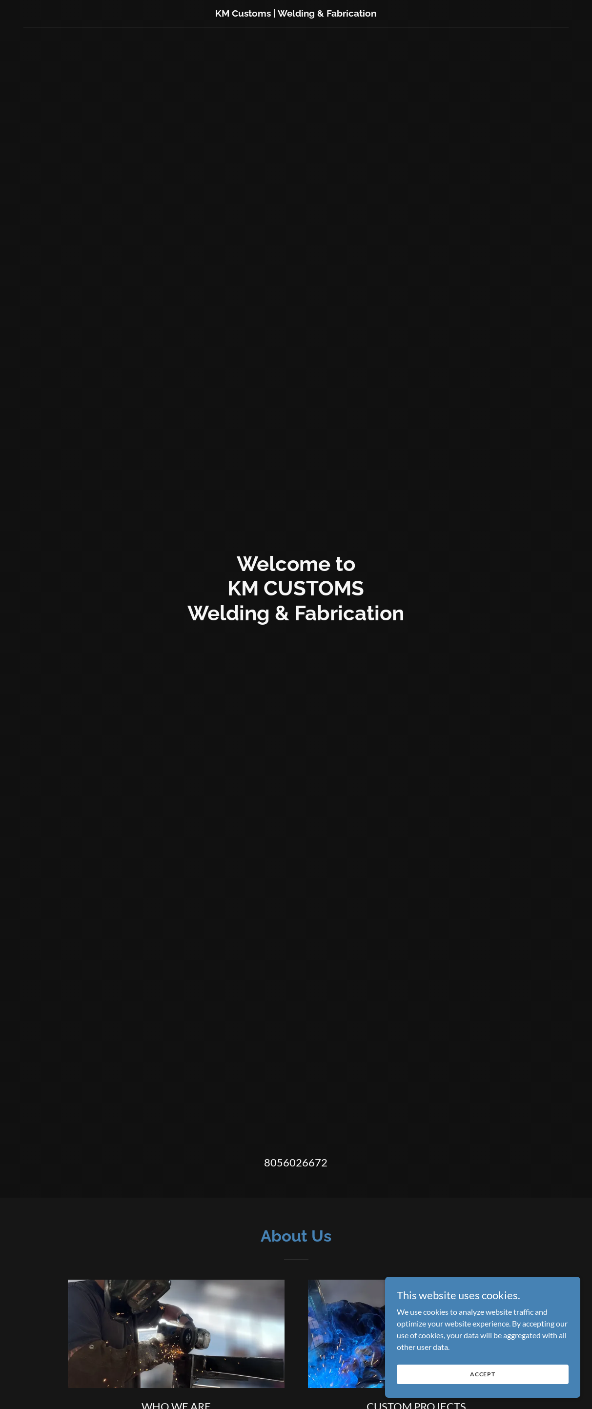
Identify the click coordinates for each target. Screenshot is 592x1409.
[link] (296, 13)
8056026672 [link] (295, 1162)
